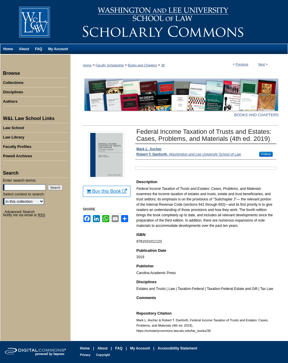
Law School (13, 128)
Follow (266, 154)
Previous (242, 64)
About (102, 348)
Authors (10, 101)
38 (163, 65)
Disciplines (13, 92)
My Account (140, 348)
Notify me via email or (24, 215)
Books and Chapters (142, 65)
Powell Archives (17, 156)
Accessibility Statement (177, 348)
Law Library (13, 137)
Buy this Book (106, 191)
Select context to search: (24, 194)
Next (261, 64)
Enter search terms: (19, 180)
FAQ (119, 348)
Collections (13, 82)
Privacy (85, 355)
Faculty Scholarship (110, 65)
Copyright (103, 355)
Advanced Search (19, 212)
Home (87, 65)
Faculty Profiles (17, 146)
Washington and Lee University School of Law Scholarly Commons (179, 22)
